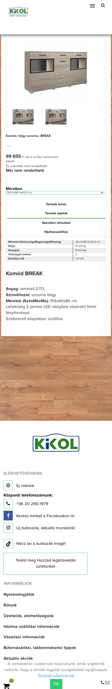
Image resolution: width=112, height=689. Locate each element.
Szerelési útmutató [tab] (56, 223)
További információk (56, 676)
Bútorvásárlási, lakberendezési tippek (40, 648)
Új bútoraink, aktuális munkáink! (39, 528)
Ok (56, 684)
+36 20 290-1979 (28, 500)
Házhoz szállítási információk (32, 627)
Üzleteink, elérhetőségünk (29, 616)
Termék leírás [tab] (56, 204)
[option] (23, 116)
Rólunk (10, 605)
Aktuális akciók (18, 658)
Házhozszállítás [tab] (56, 232)
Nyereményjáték (19, 595)
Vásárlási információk (24, 637)
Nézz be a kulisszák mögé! (35, 544)
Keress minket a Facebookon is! (39, 515)
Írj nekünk (19, 485)
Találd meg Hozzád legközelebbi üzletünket (46, 563)
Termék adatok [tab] (56, 213)
